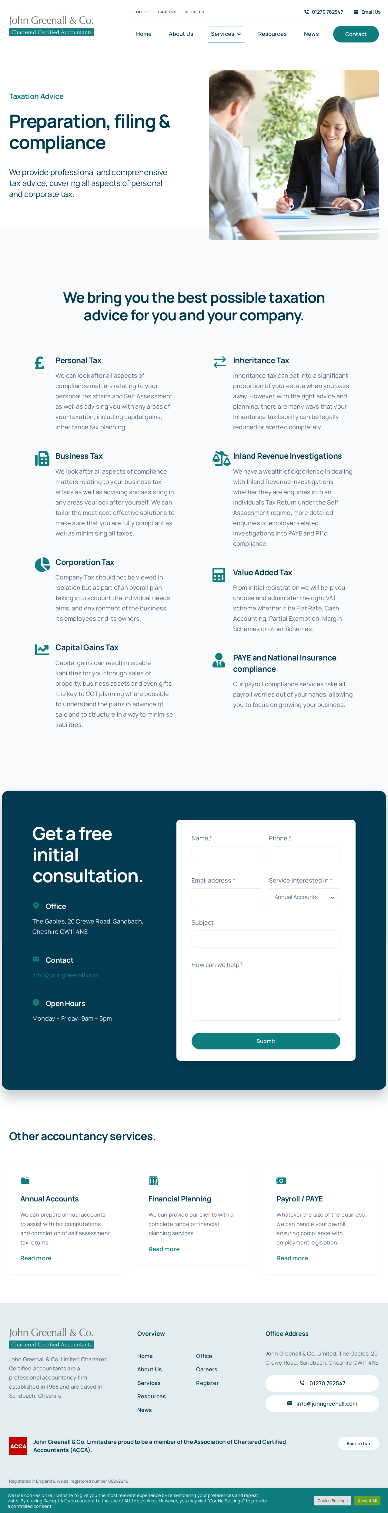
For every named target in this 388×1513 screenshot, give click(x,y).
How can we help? (217, 961)
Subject (203, 919)
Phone (280, 835)
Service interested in (301, 877)
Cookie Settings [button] (333, 1500)
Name (202, 835)
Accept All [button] (367, 1500)
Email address (213, 877)
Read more (36, 1255)
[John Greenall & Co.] (51, 18)
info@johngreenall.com (65, 972)
